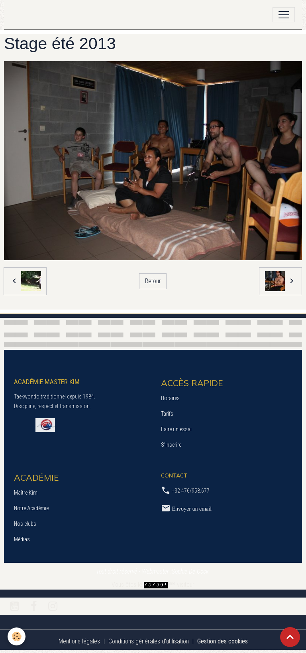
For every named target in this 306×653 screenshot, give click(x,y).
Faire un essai (176, 429)
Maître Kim (25, 492)
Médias (22, 539)
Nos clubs (25, 524)
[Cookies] (17, 636)
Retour (153, 281)
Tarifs (167, 413)
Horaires (170, 398)
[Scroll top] (290, 637)
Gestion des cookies (222, 641)
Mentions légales (79, 641)
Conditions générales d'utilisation (148, 641)
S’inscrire (171, 445)
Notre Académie (31, 508)
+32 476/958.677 (191, 490)
